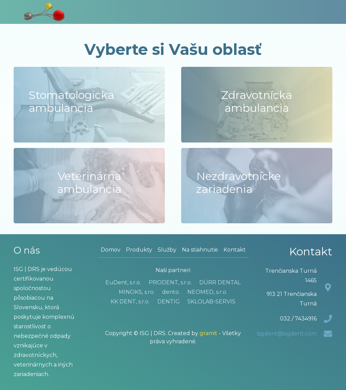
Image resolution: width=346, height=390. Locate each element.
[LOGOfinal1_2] (44, 12)
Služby (167, 249)
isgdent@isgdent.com (287, 333)
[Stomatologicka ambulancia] (89, 104)
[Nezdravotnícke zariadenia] (256, 186)
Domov (110, 249)
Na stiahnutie (200, 249)
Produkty (139, 249)
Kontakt (235, 249)
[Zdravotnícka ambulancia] (256, 104)
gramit (208, 333)
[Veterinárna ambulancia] (89, 186)
